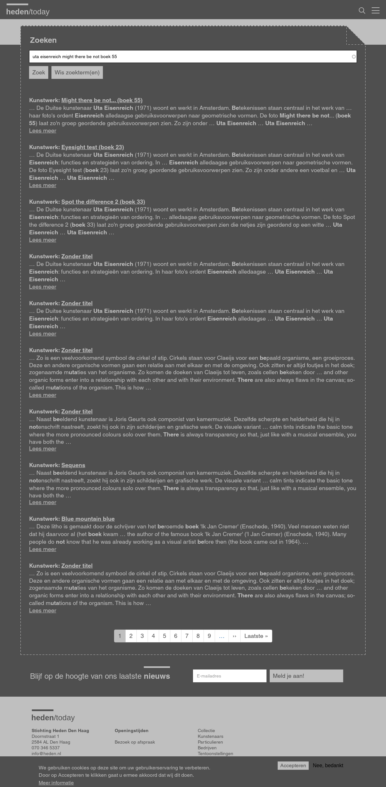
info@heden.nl (46, 753)
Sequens (73, 465)
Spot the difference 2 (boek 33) (103, 201)
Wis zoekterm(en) (77, 72)
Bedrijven (207, 747)
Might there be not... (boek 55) (102, 100)
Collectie (206, 730)
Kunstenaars (210, 736)
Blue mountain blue (88, 518)
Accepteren (293, 765)
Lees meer (42, 130)
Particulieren (210, 742)
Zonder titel (77, 256)
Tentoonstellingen (215, 753)
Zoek (38, 72)
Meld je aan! (288, 675)
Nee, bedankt (328, 765)
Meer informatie (56, 783)
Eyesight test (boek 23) (92, 147)
